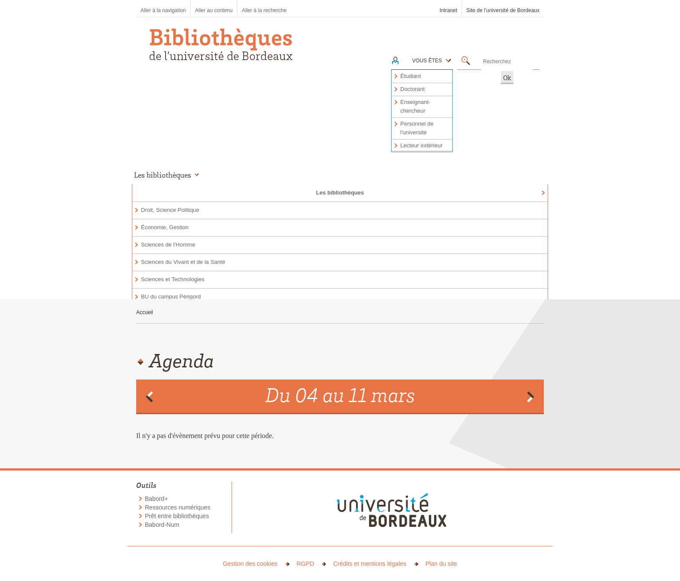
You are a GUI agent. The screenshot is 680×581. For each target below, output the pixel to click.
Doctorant (412, 89)
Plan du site (441, 563)
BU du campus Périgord (171, 296)
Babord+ (156, 498)
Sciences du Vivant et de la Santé (183, 262)
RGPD (305, 563)
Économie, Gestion (165, 227)
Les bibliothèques (340, 192)
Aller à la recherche (264, 10)
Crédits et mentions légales (369, 563)
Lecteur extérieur (421, 145)
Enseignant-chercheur (415, 106)
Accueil (144, 312)
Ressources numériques (177, 507)
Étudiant (410, 76)
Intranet (449, 10)
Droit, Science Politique (170, 210)
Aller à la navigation (163, 10)
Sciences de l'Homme (168, 244)
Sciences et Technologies (172, 279)
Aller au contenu (214, 10)
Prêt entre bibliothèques (177, 516)
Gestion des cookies (250, 563)
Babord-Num (162, 524)
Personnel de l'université (417, 128)
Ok (507, 77)
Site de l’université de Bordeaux (502, 10)
